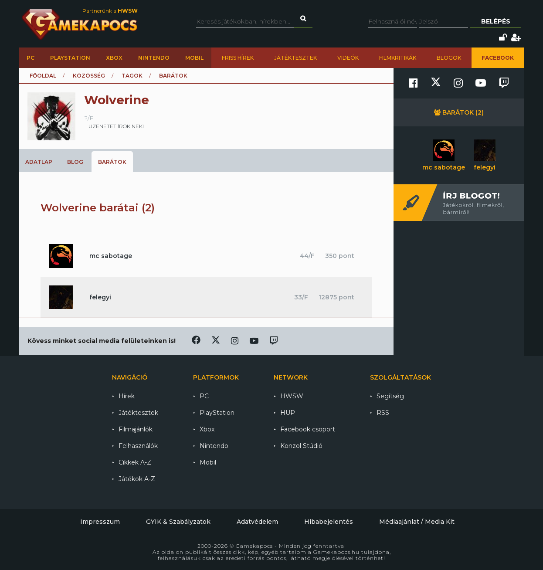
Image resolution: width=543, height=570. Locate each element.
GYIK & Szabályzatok (178, 522)
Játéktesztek (295, 57)
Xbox (114, 57)
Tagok (132, 75)
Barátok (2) (459, 112)
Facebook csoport (307, 429)
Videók (348, 57)
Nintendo (154, 57)
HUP (287, 413)
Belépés (495, 21)
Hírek (127, 396)
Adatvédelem (257, 522)
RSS (383, 413)
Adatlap (38, 162)
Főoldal (43, 75)
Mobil (194, 57)
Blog (75, 162)
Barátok (112, 162)
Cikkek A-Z (135, 462)
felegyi (100, 297)
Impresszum (100, 522)
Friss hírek (238, 57)
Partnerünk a (110, 10)
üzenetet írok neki (116, 126)
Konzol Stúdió (301, 446)
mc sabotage (110, 256)
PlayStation (70, 57)
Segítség (390, 396)
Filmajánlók (136, 429)
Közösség (89, 75)
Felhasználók (138, 446)
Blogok (449, 57)
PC (30, 57)
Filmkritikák (397, 57)
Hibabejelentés (328, 522)
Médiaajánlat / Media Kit (417, 522)
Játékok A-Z (137, 479)
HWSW (291, 396)
